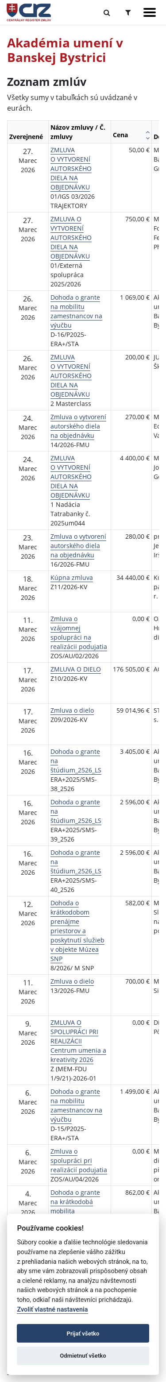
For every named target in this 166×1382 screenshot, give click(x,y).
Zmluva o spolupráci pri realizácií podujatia (78, 1160)
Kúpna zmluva (71, 577)
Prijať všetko (83, 1333)
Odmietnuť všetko (83, 1355)
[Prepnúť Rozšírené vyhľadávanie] (128, 12)
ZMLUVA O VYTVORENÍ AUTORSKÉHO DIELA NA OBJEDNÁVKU (71, 168)
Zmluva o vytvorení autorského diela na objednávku (78, 426)
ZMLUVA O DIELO (75, 669)
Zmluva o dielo (72, 710)
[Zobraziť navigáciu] (149, 12)
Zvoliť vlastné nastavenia (52, 1309)
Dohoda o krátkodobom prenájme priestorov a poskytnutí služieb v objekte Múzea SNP (77, 931)
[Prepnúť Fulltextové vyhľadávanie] (107, 12)
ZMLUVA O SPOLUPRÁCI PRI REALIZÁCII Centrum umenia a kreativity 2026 (78, 1041)
